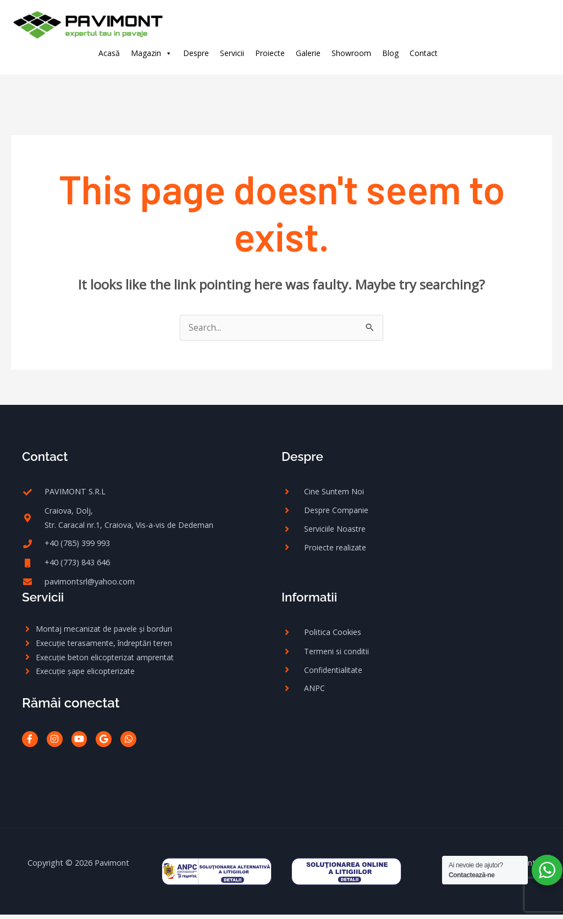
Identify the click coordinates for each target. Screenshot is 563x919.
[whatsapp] (534, 52)
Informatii (311, 600)
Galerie (308, 53)
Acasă (109, 53)
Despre (196, 53)
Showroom (351, 53)
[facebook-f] (467, 52)
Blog (390, 53)
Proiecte (270, 53)
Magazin (151, 53)
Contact (424, 53)
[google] (512, 52)
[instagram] (489, 52)
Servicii (232, 53)
